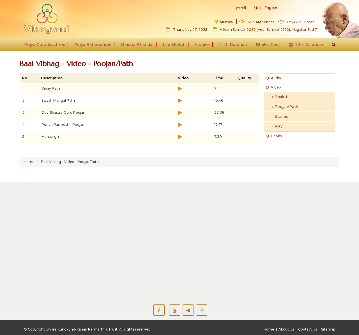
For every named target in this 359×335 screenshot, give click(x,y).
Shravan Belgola (236, 219)
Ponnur (227, 212)
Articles (297, 218)
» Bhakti (279, 96)
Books (274, 136)
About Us (286, 329)
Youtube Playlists (301, 243)
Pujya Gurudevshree (47, 45)
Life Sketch (174, 45)
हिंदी (255, 8)
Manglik (36, 206)
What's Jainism (303, 212)
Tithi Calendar (303, 45)
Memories (38, 249)
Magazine (38, 231)
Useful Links (291, 263)
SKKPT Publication (174, 266)
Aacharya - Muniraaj (239, 284)
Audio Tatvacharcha (112, 212)
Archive (202, 45)
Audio (273, 78)
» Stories (279, 116)
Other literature (171, 247)
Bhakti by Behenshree (114, 219)
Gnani (226, 290)
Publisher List (169, 260)
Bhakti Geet (266, 45)
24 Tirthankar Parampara (244, 255)
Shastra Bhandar (138, 45)
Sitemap (328, 329)
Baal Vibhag (296, 237)
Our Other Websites (108, 263)
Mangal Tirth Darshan (241, 206)
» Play (276, 126)
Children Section (172, 254)
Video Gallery (297, 231)
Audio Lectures (43, 212)
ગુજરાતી (240, 8)
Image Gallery (42, 255)
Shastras (37, 225)
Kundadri (229, 225)
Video (273, 87)
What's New (100, 253)
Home (29, 162)
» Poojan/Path (284, 106)
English (270, 8)
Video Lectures (43, 219)
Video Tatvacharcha (112, 225)
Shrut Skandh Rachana (178, 206)
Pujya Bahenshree (95, 45)
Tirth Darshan (231, 45)
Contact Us (307, 329)
